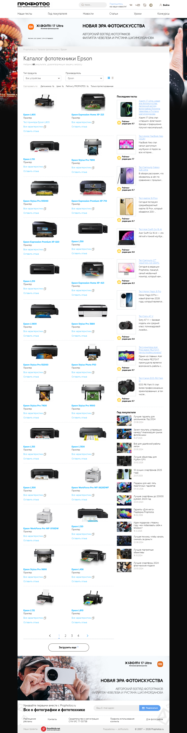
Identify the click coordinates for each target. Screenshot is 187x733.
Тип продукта (30, 73)
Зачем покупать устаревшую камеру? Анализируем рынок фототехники (148, 432)
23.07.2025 (138, 475)
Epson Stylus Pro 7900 (35, 405)
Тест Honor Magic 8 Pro (150, 291)
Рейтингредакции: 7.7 (128, 158)
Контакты (52, 719)
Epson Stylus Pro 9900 (83, 405)
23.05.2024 (138, 449)
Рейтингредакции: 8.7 (128, 189)
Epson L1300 (78, 446)
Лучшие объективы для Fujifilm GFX (145, 458)
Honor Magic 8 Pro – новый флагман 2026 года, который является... (151, 298)
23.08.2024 (138, 422)
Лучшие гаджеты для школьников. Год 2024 (144, 418)
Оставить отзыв (31, 131)
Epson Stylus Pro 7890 (83, 160)
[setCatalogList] (112, 78)
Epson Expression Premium (89, 201)
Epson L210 (29, 281)
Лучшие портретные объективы (144, 551)
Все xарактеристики (33, 126)
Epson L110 (29, 159)
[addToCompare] (45, 126)
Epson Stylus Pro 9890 (35, 569)
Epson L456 (78, 569)
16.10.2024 (138, 555)
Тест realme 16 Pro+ (148, 198)
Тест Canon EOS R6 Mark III (151, 379)
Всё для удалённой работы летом (147, 445)
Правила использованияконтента (122, 720)
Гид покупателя (57, 13)
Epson (85, 78)
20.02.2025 (138, 462)
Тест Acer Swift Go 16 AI (150, 229)
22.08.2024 (138, 542)
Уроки (138, 13)
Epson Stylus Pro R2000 (35, 364)
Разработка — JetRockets (115, 729)
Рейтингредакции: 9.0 (128, 251)
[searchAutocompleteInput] (94, 5)
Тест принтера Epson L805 (36, 122)
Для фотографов (154, 719)
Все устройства (43, 78)
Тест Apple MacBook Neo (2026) (151, 137)
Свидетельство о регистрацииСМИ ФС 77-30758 (84, 720)
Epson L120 (77, 526)
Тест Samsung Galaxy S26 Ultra (149, 168)
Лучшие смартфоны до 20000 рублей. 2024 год (149, 497)
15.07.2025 (138, 438)
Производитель (73, 73)
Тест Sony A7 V (146, 316)
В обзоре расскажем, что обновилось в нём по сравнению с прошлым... (151, 177)
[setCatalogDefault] (109, 78)
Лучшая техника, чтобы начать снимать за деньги (149, 538)
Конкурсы (163, 13)
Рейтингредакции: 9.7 (128, 122)
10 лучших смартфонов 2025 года (148, 471)
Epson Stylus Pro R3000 (35, 201)
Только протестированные (102, 86)
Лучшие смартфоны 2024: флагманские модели (146, 564)
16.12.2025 (138, 531)
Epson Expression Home (88, 114)
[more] (68, 647)
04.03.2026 (138, 489)
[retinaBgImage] (124, 421)
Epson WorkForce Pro (90, 487)
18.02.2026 (138, 515)
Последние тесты (127, 96)
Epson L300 (29, 487)
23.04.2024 (138, 502)
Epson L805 (29, 114)
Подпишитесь (116, 3)
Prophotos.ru (157, 729)
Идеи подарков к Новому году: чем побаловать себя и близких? (148, 525)
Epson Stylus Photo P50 (84, 364)
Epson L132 (29, 610)
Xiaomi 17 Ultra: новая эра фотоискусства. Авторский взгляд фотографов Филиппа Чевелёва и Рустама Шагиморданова (149, 107)
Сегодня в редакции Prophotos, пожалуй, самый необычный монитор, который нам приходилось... (150, 273)
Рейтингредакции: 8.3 (128, 282)
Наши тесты (25, 13)
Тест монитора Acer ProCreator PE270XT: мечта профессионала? (150, 350)
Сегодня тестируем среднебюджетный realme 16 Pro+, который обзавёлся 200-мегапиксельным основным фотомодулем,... (150, 212)
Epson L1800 (30, 323)
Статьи (113, 13)
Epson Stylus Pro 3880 (83, 323)
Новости (88, 13)
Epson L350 (78, 241)
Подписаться (152, 708)
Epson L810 (77, 610)
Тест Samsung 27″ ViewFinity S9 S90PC (149, 261)
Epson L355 (29, 446)
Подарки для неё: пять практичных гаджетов (145, 484)
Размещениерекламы (29, 720)
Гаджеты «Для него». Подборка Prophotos (144, 511)
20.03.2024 (138, 568)
